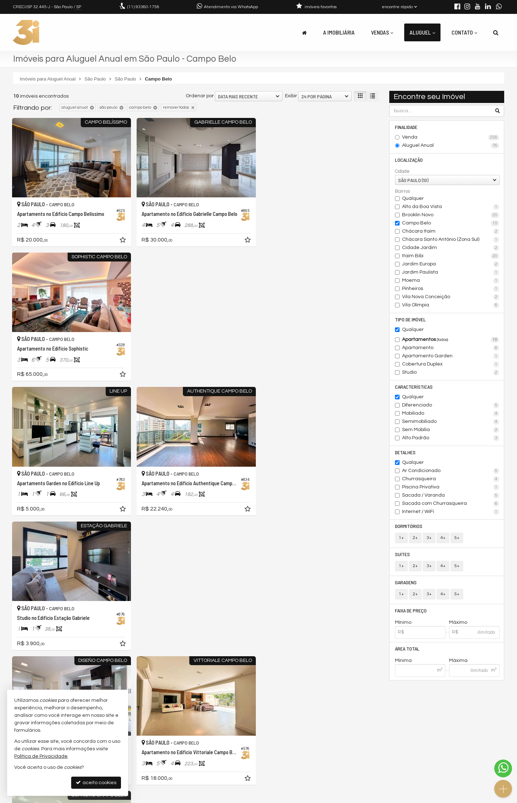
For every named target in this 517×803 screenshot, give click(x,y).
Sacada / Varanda (450, 495)
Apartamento (450, 348)
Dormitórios (408, 526)
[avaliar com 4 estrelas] (39, 673)
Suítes (402, 554)
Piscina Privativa (450, 487)
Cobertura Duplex (450, 364)
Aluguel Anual (450, 146)
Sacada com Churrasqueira (450, 504)
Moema (450, 281)
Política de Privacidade (264, 797)
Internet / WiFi (450, 512)
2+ (415, 537)
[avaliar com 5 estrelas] (46, 673)
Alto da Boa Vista (450, 207)
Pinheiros (450, 289)
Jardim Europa (450, 264)
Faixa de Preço (411, 610)
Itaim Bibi (450, 256)
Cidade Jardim (450, 248)
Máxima (458, 660)
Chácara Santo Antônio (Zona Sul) (450, 240)
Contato (464, 32)
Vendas (382, 32)
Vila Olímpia (450, 305)
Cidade (402, 171)
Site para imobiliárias (459, 797)
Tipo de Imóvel (410, 319)
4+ (442, 537)
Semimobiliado (450, 422)
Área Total (407, 649)
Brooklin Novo (450, 215)
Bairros (402, 191)
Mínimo (403, 622)
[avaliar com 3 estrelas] (31, 673)
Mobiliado (450, 413)
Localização (409, 160)
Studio (450, 372)
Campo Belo (450, 223)
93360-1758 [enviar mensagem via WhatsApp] (143, 7)
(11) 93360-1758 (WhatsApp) (178, 744)
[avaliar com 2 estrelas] (24, 673)
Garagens (406, 582)
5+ (456, 537)
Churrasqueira (450, 479)
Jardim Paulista (450, 272)
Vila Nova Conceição (450, 297)
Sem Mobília (450, 430)
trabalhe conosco (166, 761)
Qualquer (413, 198)
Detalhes (405, 452)
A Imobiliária (339, 32)
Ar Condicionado (450, 471)
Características (414, 387)
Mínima (403, 660)
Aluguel (422, 32)
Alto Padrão (450, 438)
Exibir (291, 95)
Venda (450, 137)
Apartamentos (450, 340)
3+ (429, 537)
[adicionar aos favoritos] (123, 240)
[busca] (496, 32)
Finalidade (406, 127)
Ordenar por (200, 95)
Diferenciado (450, 405)
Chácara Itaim (450, 231)
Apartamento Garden (450, 356)
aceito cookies (96, 782)
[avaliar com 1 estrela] (16, 673)
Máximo (458, 622)
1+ (401, 537)
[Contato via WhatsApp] (503, 768)
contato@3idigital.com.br (176, 753)
